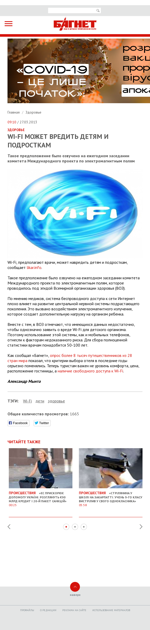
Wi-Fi (27, 400)
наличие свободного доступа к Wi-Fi (90, 370)
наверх (75, 595)
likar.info (34, 267)
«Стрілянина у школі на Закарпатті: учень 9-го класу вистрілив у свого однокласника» (110, 497)
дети (39, 400)
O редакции (48, 610)
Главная (14, 112)
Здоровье (33, 112)
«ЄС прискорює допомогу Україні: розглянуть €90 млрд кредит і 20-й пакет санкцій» (40, 497)
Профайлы (27, 610)
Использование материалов (111, 610)
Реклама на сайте (74, 610)
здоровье (56, 400)
